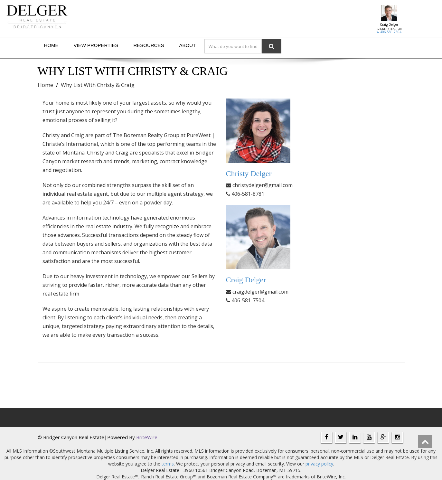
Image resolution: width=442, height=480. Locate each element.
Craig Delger (389, 24)
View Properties (96, 45)
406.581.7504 (389, 32)
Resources (148, 45)
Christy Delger (249, 173)
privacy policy (319, 464)
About (187, 45)
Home (51, 45)
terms (168, 464)
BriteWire (146, 437)
